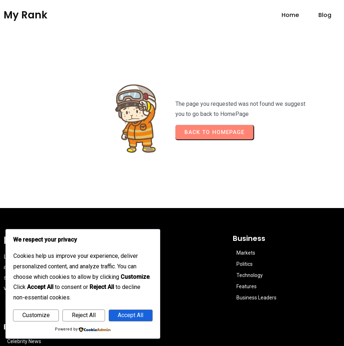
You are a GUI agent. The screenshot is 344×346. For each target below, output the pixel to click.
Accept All (130, 315)
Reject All (84, 315)
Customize (36, 315)
